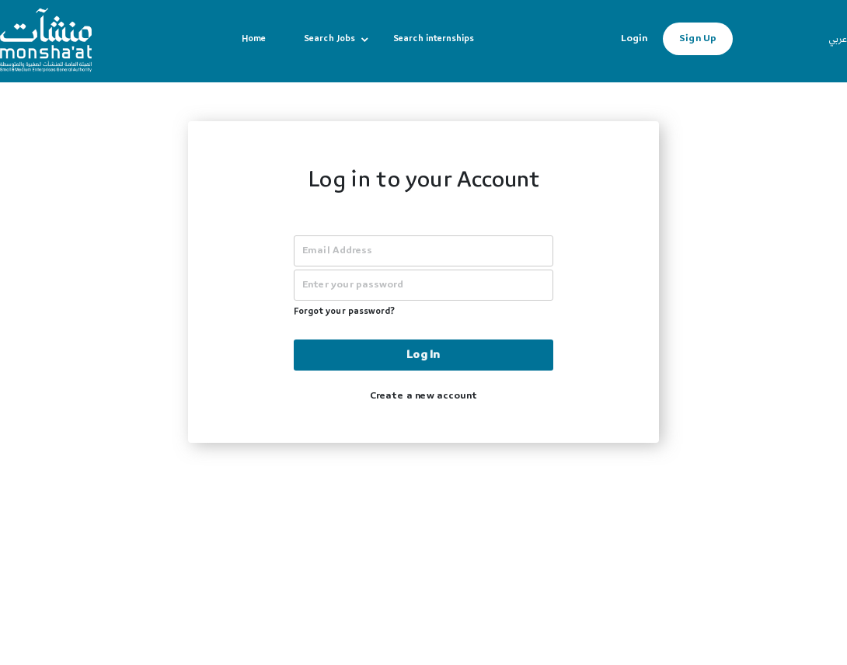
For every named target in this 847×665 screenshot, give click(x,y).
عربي (837, 40)
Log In (423, 356)
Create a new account (423, 396)
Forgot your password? (344, 312)
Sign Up (697, 39)
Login (634, 39)
